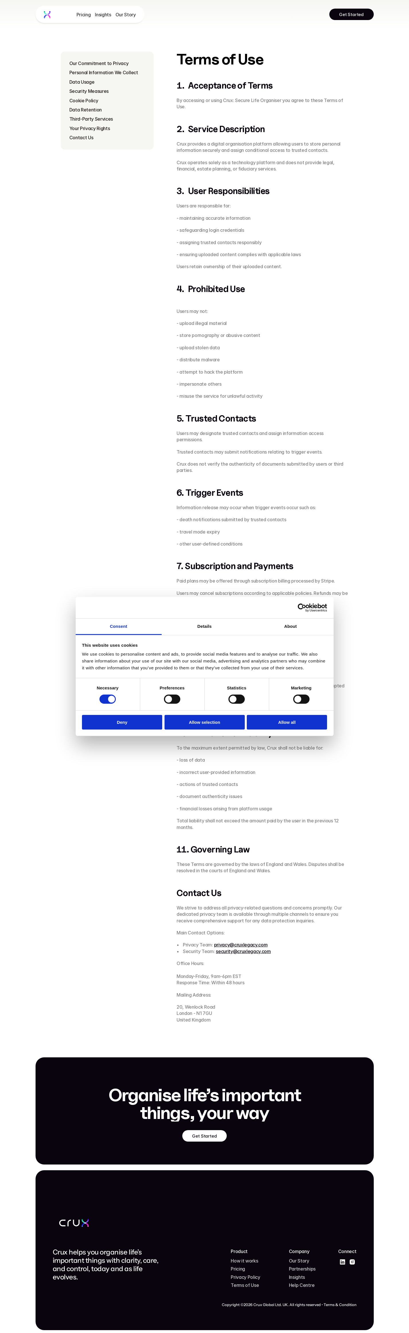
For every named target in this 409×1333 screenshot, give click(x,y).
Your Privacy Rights (89, 128)
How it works (244, 1261)
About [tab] (290, 626)
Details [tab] (204, 626)
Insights (103, 14)
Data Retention (85, 110)
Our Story (126, 14)
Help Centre (301, 1285)
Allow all (287, 722)
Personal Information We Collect (103, 72)
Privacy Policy (245, 1277)
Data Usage (82, 82)
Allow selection (204, 722)
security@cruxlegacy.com (243, 951)
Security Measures (89, 91)
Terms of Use (245, 1285)
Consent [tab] (118, 626)
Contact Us (81, 137)
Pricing (84, 14)
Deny (122, 722)
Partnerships (302, 1269)
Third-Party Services (91, 119)
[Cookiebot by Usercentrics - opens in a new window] (302, 607)
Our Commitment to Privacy (99, 63)
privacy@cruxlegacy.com (240, 945)
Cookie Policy (83, 100)
